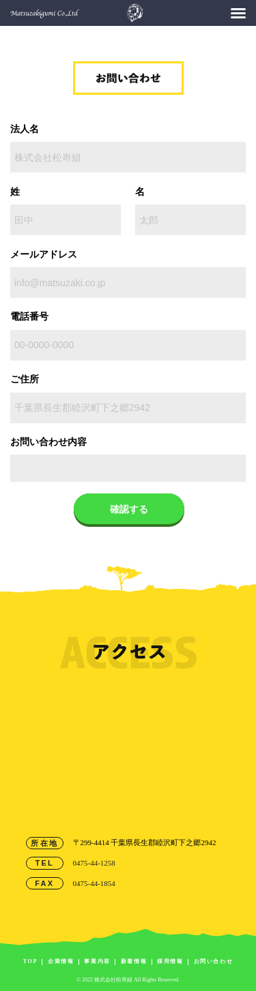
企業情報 (61, 961)
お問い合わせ (213, 961)
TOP (30, 961)
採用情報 (170, 961)
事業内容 (97, 961)
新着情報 (134, 961)
